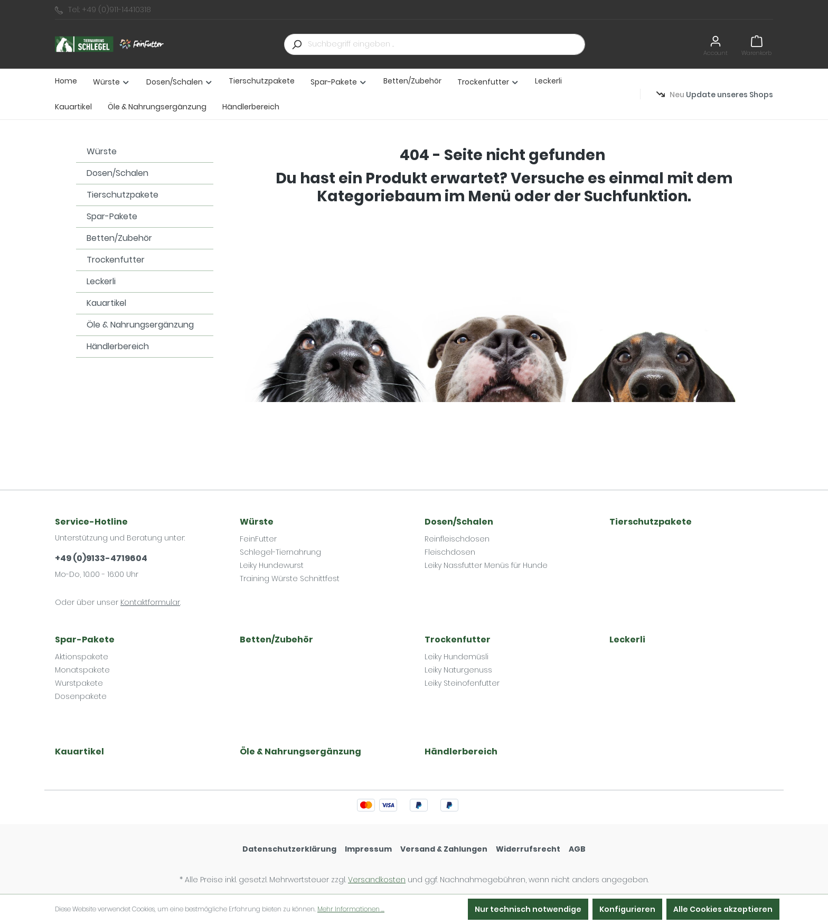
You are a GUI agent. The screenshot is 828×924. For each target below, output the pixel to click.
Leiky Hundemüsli (456, 656)
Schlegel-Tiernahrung (280, 552)
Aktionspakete (81, 656)
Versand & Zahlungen (443, 849)
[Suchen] (296, 44)
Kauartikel (106, 303)
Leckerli (101, 281)
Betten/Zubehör (119, 238)
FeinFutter (258, 539)
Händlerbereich (118, 346)
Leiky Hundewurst (272, 565)
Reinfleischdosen (457, 539)
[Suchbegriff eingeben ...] (446, 44)
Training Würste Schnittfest (290, 578)
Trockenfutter (116, 260)
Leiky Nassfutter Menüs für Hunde (486, 565)
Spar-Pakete (112, 216)
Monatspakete (82, 670)
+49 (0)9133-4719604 (101, 558)
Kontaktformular (150, 602)
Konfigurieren (627, 909)
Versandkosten (377, 879)
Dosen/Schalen (117, 173)
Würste (102, 151)
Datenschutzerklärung (289, 849)
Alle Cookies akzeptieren (723, 909)
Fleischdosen (450, 552)
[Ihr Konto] (716, 44)
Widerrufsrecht (528, 849)
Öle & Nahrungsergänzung (140, 325)
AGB (577, 849)
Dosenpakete (81, 696)
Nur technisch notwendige (528, 909)
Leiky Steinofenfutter (462, 683)
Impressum (368, 849)
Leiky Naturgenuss (458, 670)
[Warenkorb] (756, 44)
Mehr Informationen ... (350, 908)
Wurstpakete (79, 683)
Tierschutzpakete (122, 195)
